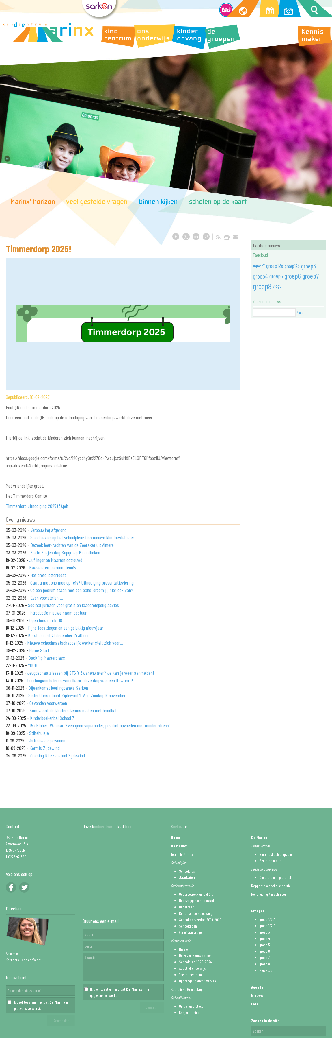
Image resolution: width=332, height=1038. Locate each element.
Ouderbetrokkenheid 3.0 (196, 894)
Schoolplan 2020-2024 (195, 961)
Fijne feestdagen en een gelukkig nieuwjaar (65, 627)
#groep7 (259, 265)
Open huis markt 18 (45, 620)
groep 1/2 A (267, 919)
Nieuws (257, 995)
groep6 (292, 276)
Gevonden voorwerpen (48, 703)
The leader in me (191, 974)
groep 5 (264, 944)
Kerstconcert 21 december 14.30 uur (58, 635)
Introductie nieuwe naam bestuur (58, 612)
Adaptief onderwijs (192, 968)
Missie (183, 949)
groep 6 (264, 951)
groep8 (262, 286)
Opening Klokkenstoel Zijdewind (57, 755)
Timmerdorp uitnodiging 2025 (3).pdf (37, 506)
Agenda (257, 986)
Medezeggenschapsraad (196, 900)
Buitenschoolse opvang (195, 913)
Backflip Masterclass (46, 657)
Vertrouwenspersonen (46, 740)
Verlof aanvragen (191, 932)
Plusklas (265, 970)
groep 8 (264, 963)
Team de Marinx (182, 854)
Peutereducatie (270, 860)
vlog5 (277, 286)
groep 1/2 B (267, 925)
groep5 (276, 275)
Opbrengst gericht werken (197, 980)
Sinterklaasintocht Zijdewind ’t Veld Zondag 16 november (77, 695)
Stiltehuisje (39, 733)
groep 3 (264, 932)
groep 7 (264, 957)
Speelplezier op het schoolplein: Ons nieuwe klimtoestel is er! (82, 537)
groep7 (310, 276)
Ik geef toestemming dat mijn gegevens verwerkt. (42, 1005)
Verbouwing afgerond (48, 530)
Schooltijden (188, 925)
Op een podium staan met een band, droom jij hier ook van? (81, 590)
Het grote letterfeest (48, 575)
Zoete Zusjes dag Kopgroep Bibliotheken (65, 552)
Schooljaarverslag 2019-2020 (200, 919)
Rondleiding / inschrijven (269, 894)
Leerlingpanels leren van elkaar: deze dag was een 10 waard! (80, 680)
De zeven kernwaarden (195, 955)
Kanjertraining (189, 1012)
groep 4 (264, 938)
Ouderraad (186, 906)
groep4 (260, 276)
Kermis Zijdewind (44, 748)
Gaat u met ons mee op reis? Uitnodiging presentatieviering (82, 582)
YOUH (32, 665)
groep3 (308, 266)
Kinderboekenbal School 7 (52, 718)
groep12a (274, 265)
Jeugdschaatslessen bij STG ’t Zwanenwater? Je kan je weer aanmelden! (90, 673)
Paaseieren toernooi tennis (52, 567)
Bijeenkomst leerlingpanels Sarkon (58, 688)
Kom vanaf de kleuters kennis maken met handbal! (73, 710)
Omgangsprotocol (191, 1006)
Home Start (39, 650)
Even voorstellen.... (46, 597)
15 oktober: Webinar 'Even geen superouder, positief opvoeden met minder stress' (100, 725)
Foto (255, 1003)
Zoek (299, 312)
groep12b (292, 266)
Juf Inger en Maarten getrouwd (55, 560)
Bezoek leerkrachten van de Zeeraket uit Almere (72, 545)
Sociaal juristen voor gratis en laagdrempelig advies (73, 605)
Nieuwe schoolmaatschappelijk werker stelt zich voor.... (75, 642)
